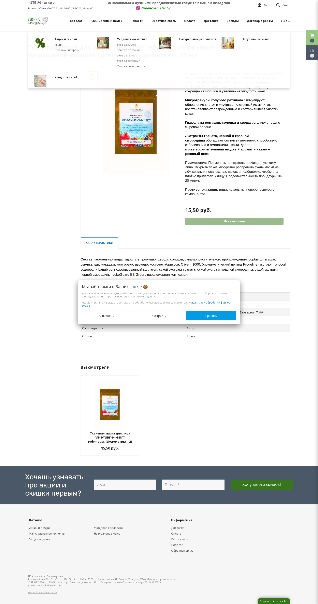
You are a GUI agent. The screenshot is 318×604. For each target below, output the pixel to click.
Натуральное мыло (107, 533)
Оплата (190, 21)
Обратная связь (163, 21)
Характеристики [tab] (99, 243)
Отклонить (107, 315)
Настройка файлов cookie (42, 592)
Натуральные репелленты (47, 533)
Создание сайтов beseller (274, 601)
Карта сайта (179, 539)
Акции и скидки (39, 528)
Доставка (211, 21)
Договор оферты (260, 21)
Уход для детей (39, 539)
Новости (136, 21)
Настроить (159, 315)
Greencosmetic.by (155, 8)
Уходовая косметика (108, 528)
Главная (33, 39)
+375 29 (35, 2)
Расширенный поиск (106, 21)
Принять (211, 315)
